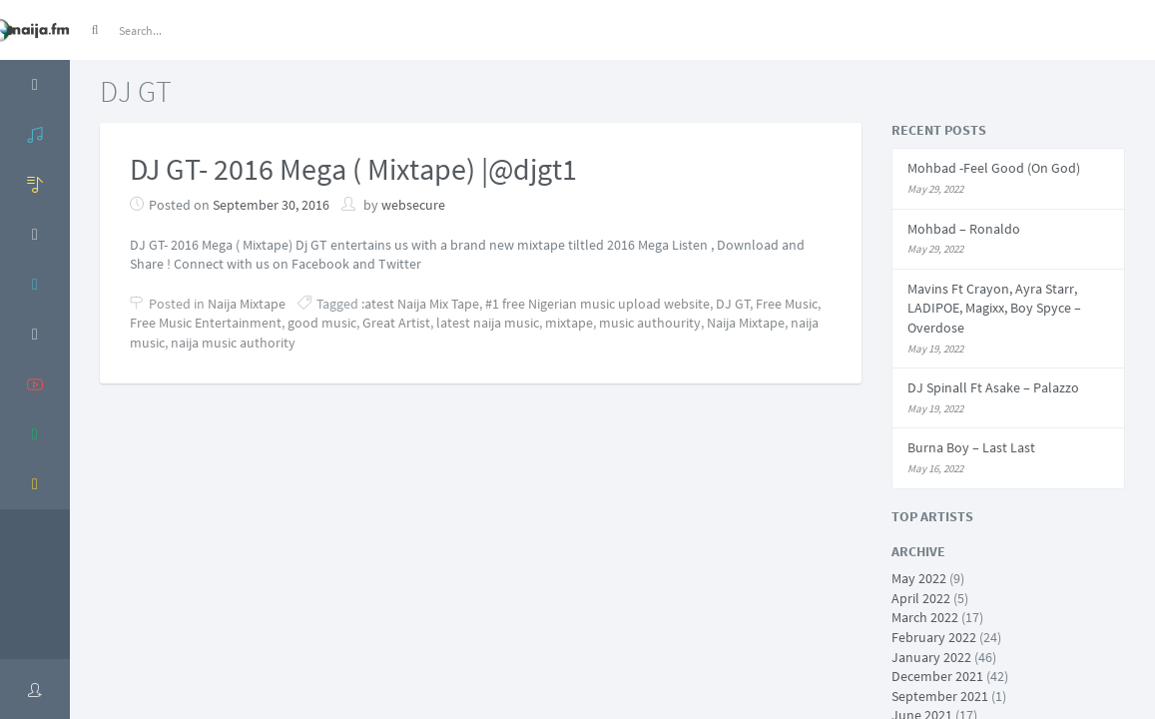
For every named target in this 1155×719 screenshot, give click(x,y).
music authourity (650, 323)
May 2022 (918, 578)
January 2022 (931, 657)
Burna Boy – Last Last (971, 447)
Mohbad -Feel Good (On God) (993, 168)
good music (322, 323)
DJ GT (733, 304)
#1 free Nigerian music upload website (597, 304)
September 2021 (939, 696)
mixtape (569, 323)
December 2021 (937, 676)
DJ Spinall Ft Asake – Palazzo (993, 387)
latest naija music (487, 323)
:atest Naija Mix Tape (420, 304)
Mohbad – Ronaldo (963, 229)
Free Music (787, 304)
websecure (413, 205)
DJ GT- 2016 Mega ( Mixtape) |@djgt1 (353, 169)
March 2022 (924, 617)
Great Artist (396, 323)
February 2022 (933, 637)
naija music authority (233, 343)
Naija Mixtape (247, 304)
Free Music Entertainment (206, 323)
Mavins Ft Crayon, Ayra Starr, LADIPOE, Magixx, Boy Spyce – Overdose (994, 308)
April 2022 (920, 598)
